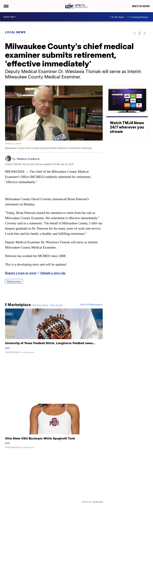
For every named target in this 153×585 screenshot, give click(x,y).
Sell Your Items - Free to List (47, 305)
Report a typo (14, 281)
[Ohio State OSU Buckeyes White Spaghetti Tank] (54, 428)
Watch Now (141, 6)
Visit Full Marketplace (91, 304)
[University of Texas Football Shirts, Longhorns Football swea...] (54, 332)
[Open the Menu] (6, 6)
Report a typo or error (21, 273)
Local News (15, 32)
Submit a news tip (52, 273)
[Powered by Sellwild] (98, 502)
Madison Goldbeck (28, 159)
